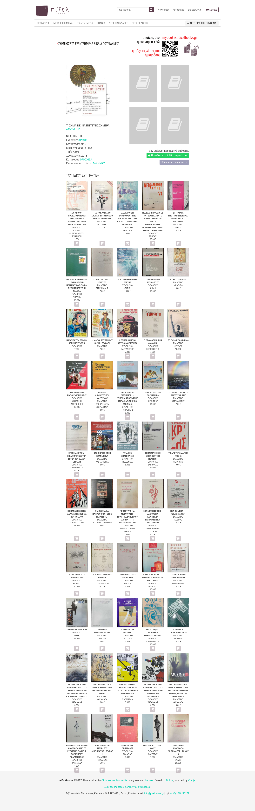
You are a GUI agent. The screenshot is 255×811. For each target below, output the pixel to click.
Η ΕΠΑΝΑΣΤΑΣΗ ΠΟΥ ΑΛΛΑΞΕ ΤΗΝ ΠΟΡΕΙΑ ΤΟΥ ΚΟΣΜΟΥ (76, 514)
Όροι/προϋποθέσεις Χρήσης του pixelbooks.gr (127, 787)
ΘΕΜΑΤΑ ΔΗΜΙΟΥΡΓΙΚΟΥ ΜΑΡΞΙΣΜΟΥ (102, 395)
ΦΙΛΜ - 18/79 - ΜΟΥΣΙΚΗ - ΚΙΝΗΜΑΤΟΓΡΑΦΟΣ (153, 633)
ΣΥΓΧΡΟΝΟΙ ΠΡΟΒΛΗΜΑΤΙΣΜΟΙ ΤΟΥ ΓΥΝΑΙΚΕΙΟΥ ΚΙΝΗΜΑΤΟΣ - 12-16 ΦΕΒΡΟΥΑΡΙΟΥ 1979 (77, 219)
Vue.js (191, 780)
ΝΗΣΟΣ (178, 227)
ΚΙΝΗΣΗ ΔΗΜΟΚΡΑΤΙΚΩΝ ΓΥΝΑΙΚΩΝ (76, 233)
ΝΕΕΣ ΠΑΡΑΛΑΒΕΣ (118, 23)
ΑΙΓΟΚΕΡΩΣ (153, 401)
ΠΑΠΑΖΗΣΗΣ (127, 410)
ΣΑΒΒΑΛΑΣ (153, 465)
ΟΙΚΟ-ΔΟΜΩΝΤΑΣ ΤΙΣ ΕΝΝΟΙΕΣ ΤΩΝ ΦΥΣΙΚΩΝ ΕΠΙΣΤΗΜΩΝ (152, 578)
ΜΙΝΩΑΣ (152, 236)
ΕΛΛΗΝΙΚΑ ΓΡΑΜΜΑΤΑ (102, 523)
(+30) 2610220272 (179, 793)
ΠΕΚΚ (76, 635)
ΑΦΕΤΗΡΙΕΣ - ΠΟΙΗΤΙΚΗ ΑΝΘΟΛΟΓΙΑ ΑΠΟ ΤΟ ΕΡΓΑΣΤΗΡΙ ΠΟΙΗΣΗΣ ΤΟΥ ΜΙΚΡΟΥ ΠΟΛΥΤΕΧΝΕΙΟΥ (76, 751)
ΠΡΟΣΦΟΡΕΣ (42, 23)
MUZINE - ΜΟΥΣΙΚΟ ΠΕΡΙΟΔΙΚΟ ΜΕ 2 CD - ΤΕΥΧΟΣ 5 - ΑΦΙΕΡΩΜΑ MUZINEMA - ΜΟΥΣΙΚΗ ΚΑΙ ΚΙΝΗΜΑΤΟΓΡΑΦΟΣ (76, 691)
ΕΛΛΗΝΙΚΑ (99, 163)
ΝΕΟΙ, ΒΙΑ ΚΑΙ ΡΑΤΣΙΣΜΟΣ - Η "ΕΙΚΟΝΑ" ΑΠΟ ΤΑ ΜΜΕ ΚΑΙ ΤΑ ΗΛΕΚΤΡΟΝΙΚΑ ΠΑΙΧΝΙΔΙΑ (127, 398)
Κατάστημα (178, 9)
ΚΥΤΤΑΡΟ (178, 346)
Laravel (149, 780)
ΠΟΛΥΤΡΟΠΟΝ (102, 583)
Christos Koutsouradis (114, 780)
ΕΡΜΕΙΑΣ (178, 638)
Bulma (169, 780)
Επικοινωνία (194, 9)
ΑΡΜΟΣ (82, 140)
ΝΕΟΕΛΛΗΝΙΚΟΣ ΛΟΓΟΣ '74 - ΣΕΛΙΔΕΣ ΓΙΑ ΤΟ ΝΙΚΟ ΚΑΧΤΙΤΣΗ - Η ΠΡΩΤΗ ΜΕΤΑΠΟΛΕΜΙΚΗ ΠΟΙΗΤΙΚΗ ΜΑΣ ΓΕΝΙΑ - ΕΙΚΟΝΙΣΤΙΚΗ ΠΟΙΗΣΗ (152, 222)
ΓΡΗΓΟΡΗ (127, 230)
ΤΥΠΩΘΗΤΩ (153, 586)
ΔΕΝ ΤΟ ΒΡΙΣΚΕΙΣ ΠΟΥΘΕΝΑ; (202, 23)
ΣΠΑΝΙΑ (101, 23)
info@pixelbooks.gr (154, 793)
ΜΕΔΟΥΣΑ (178, 285)
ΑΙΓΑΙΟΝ (102, 638)
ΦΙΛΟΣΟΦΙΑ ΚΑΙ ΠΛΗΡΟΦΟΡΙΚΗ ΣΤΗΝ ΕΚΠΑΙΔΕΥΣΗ (102, 514)
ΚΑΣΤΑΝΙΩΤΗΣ (127, 349)
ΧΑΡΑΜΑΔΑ (77, 702)
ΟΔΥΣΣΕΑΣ (127, 638)
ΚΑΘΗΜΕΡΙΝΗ (178, 583)
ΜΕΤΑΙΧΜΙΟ (178, 462)
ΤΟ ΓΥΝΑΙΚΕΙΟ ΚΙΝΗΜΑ (178, 340)
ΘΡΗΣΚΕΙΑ (86, 159)
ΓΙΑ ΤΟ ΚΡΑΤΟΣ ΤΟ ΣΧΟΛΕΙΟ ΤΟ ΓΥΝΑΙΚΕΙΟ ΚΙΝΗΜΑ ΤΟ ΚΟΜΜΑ (102, 216)
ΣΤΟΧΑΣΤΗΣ (102, 224)
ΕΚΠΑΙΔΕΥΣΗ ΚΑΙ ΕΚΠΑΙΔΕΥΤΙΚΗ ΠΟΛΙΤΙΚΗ (153, 456)
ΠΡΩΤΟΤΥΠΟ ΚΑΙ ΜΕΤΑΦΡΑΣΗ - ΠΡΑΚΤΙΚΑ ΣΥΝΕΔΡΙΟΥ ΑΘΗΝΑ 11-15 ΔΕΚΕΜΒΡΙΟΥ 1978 (127, 517)
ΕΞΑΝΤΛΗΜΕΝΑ (84, 23)
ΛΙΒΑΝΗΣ (77, 297)
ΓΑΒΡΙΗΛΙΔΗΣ (102, 288)
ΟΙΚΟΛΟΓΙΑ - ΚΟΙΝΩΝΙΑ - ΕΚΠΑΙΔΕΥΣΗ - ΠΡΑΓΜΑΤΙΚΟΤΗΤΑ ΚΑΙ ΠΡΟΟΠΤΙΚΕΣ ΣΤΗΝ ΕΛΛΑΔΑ (76, 285)
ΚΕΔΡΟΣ (178, 520)
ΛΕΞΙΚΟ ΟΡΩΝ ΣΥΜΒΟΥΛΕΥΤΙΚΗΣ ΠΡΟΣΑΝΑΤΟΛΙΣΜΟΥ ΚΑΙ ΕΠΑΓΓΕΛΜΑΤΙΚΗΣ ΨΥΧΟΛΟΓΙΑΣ (127, 219)
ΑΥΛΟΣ (178, 760)
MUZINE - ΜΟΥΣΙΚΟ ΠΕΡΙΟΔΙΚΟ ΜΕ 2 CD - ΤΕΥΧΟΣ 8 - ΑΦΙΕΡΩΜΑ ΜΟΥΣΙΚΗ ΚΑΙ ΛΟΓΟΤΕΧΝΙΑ (152, 691)
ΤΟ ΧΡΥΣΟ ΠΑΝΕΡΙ (178, 279)
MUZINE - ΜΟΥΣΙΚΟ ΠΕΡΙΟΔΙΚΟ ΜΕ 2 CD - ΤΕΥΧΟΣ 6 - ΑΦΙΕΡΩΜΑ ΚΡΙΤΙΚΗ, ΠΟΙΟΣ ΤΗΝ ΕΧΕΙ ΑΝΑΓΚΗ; (178, 691)
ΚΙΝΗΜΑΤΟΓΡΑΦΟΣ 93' (77, 630)
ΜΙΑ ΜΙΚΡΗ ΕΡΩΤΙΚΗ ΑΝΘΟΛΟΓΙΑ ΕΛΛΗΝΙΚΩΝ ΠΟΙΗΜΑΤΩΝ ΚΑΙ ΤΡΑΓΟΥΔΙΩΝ (152, 517)
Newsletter (163, 9)
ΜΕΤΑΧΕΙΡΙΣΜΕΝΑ (63, 23)
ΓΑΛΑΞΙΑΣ (127, 754)
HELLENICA (127, 462)
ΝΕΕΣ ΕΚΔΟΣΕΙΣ (140, 23)
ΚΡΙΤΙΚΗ (127, 288)
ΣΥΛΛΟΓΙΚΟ (73, 128)
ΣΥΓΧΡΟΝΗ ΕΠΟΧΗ (76, 523)
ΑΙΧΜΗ (153, 288)
